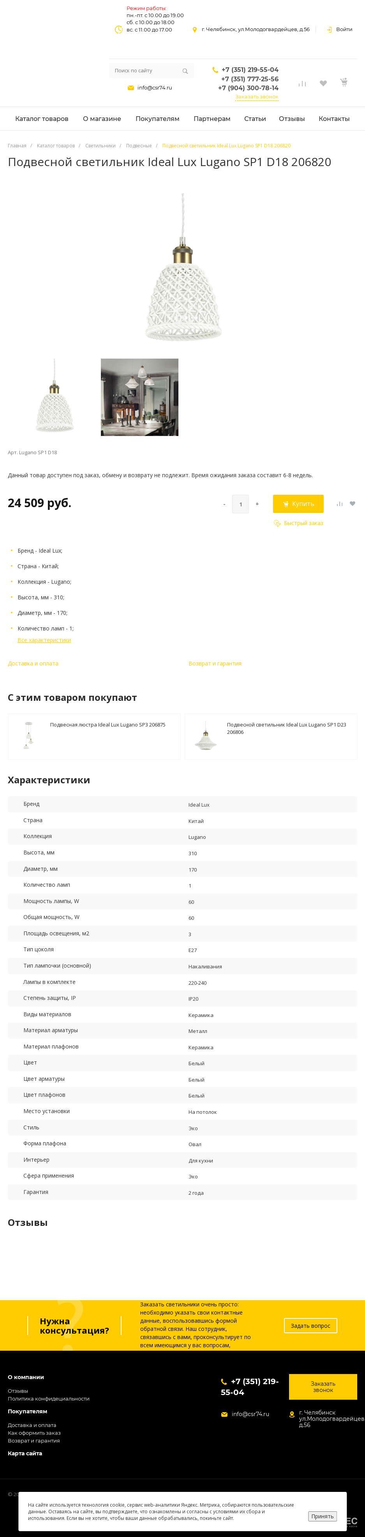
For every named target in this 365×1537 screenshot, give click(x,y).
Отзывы (18, 1391)
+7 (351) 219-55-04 (250, 70)
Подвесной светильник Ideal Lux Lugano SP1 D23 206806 (286, 728)
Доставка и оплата (33, 663)
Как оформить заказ (34, 1433)
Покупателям (27, 1411)
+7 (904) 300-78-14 (248, 88)
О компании (26, 1377)
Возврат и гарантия (215, 663)
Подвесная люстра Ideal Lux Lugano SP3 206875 (108, 724)
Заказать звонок (257, 96)
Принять (322, 1516)
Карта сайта (25, 1453)
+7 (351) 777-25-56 (250, 79)
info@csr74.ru (155, 87)
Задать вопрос (310, 1325)
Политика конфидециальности (49, 1398)
